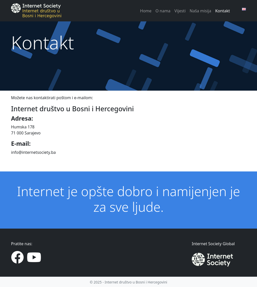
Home (146, 11)
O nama (163, 11)
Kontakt (222, 11)
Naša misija (200, 11)
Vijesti (179, 11)
